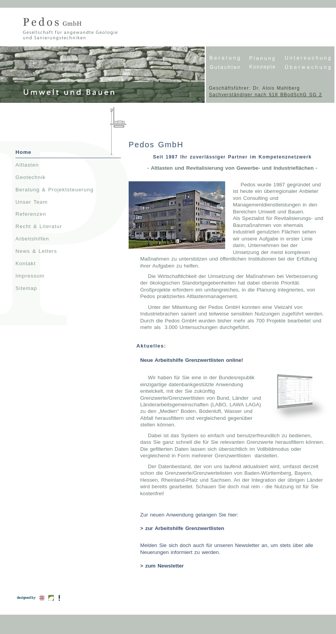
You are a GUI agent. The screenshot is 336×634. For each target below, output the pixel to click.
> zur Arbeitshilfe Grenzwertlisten (182, 528)
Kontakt (25, 263)
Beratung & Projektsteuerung (54, 190)
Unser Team (31, 202)
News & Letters (36, 251)
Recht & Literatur (38, 226)
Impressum (29, 276)
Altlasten (27, 165)
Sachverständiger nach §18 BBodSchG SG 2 (265, 94)
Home (23, 152)
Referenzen (30, 214)
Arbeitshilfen (32, 239)
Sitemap (26, 288)
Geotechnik (30, 177)
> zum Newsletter (162, 566)
